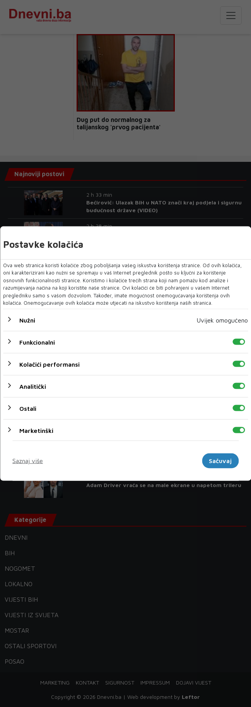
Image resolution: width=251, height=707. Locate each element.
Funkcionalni (37, 341)
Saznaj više (27, 460)
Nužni (27, 319)
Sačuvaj (220, 460)
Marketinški (36, 430)
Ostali (27, 408)
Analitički (32, 386)
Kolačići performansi (49, 363)
